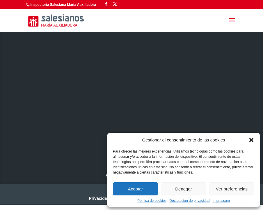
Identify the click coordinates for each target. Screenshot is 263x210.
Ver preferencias (232, 188)
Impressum (221, 201)
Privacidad (99, 198)
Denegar (183, 188)
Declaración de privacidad (189, 201)
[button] (251, 140)
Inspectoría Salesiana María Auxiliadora (63, 5)
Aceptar (135, 188)
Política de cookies (151, 201)
